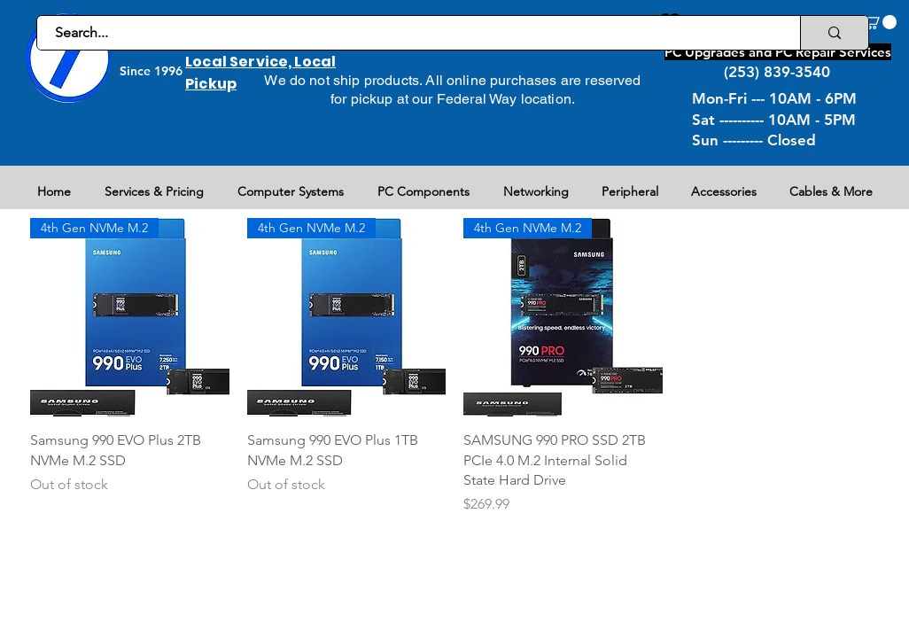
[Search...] (409, 33)
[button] (879, 22)
